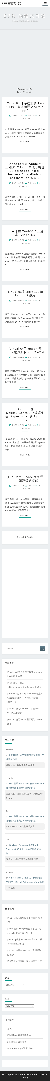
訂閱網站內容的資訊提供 (19, 1035)
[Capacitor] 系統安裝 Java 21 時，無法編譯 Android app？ (25, 106)
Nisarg (25, 1077)
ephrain (32, 115)
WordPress (34, 1074)
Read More (25, 141)
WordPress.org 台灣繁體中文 (20, 1048)
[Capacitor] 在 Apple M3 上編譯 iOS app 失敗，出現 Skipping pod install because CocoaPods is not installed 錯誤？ (25, 171)
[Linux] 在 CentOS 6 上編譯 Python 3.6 (25, 232)
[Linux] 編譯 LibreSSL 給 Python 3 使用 (25, 293)
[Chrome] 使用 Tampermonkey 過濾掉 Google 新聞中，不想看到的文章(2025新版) (25, 697)
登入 (9, 1028)
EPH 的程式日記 (11, 3)
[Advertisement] (25, 59)
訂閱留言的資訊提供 (17, 1041)
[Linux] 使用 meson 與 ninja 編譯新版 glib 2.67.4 (25, 350)
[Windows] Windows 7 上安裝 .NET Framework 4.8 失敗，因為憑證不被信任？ (23, 849)
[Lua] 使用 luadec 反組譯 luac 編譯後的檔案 (25, 478)
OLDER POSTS (25, 536)
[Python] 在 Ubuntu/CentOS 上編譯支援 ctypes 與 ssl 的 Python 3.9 (25, 414)
